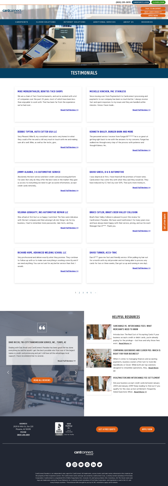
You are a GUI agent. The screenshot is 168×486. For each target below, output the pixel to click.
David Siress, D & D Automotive (107, 172)
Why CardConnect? (153, 12)
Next (76, 369)
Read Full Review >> (69, 110)
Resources (147, 22)
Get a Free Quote (165, 221)
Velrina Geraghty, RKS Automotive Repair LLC (43, 212)
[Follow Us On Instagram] (75, 465)
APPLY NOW (147, 429)
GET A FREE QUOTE (107, 429)
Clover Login (158, 2)
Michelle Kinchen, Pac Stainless (108, 91)
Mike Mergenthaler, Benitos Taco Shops (40, 91)
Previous (8, 369)
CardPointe (21, 22)
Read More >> (125, 343)
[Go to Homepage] (12, 11)
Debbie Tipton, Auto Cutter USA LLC (37, 132)
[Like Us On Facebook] (68, 465)
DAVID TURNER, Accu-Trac (103, 253)
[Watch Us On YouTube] (81, 465)
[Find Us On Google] (87, 465)
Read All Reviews (42, 377)
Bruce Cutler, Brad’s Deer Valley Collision (114, 212)
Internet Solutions (74, 22)
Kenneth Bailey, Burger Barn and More (111, 132)
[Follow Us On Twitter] (99, 465)
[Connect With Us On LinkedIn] (93, 465)
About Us (129, 22)
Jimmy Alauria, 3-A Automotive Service (39, 172)
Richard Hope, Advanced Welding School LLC (42, 253)
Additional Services (104, 22)
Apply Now (153, 15)
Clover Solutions (46, 22)
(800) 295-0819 (123, 2)
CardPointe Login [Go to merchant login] (141, 2)
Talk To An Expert (153, 8)
